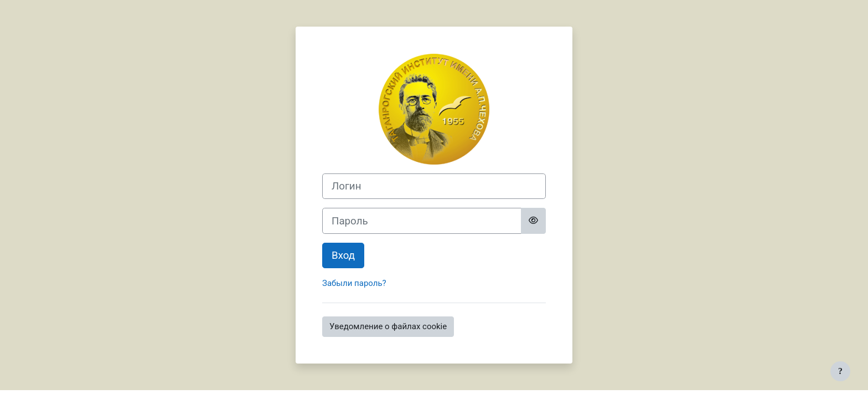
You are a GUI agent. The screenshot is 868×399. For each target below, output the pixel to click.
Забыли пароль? (354, 283)
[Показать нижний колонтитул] (840, 371)
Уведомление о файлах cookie (388, 326)
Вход (343, 255)
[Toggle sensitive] (533, 220)
